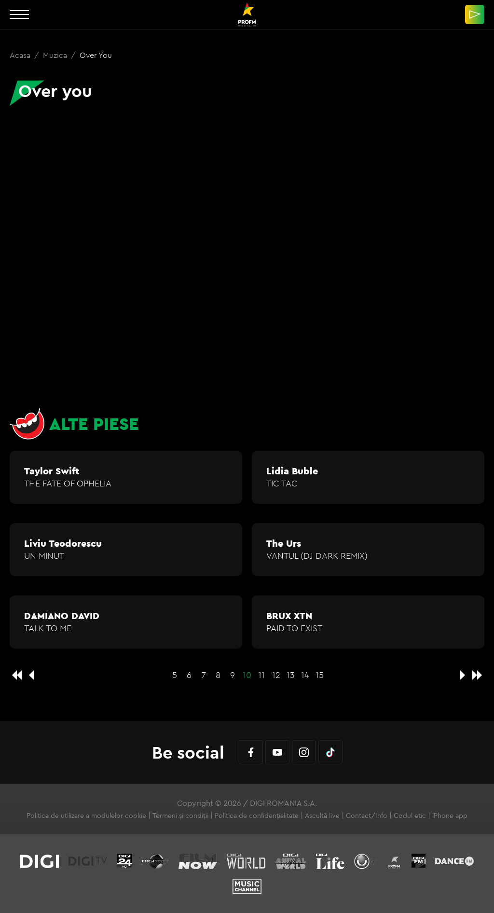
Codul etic (410, 815)
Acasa (21, 55)
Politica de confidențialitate (257, 815)
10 (247, 674)
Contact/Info (366, 815)
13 (291, 674)
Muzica (56, 55)
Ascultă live (322, 815)
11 (261, 674)
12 (276, 674)
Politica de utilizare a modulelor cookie (86, 815)
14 (305, 674)
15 (320, 674)
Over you (96, 55)
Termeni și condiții (180, 815)
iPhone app (449, 815)
